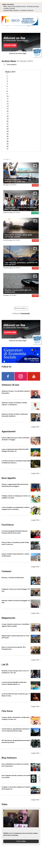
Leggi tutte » (35, 427)
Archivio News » (21, 308)
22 (7, 126)
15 (7, 109)
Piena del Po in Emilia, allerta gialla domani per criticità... (18, 236)
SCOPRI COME (10, 45)
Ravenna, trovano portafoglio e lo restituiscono (17, 291)
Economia (35, 213)
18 (7, 116)
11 (7, 99)
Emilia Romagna (8, 212)
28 (7, 141)
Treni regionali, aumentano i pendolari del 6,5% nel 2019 (21, 263)
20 (7, 121)
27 (7, 139)
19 (7, 119)
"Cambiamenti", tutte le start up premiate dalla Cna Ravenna (20, 208)
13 (7, 104)
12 (7, 101)
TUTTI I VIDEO (21, 841)
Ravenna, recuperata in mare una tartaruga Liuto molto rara (17, 181)
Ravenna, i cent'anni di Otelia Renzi (13, 577)
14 (7, 106)
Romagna (6, 185)
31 (7, 149)
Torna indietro (9, 65)
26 (7, 136)
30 (7, 146)
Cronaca (35, 185)
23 (7, 129)
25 (7, 134)
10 (7, 96)
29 (7, 144)
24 (7, 131)
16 (7, 111)
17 (7, 114)
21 (7, 124)
